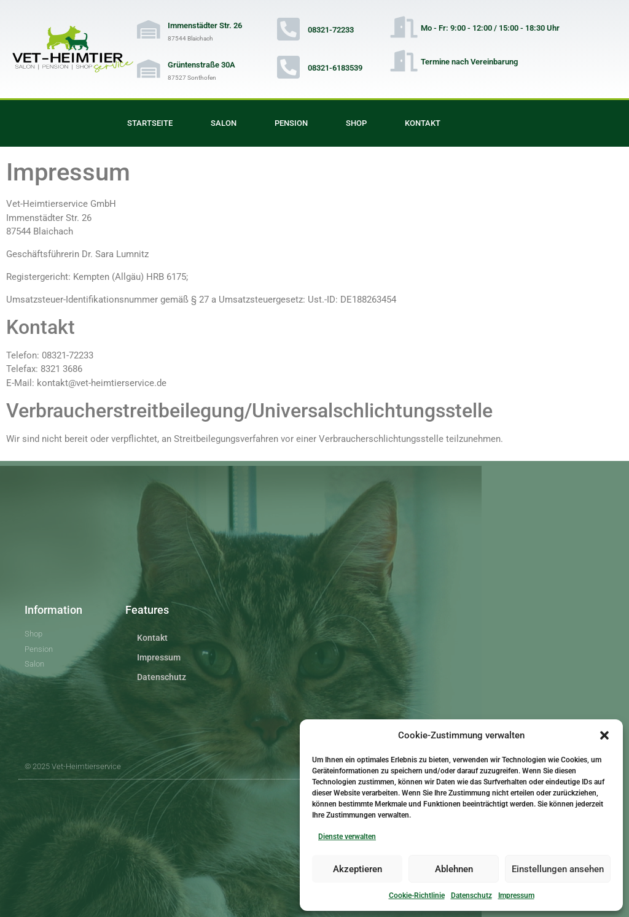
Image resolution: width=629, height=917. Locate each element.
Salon (223, 123)
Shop (356, 123)
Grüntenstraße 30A (201, 64)
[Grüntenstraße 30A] (148, 69)
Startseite (150, 123)
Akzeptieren (357, 869)
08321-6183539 (335, 67)
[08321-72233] (289, 29)
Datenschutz (471, 895)
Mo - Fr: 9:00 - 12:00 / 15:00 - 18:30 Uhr (490, 28)
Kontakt (422, 123)
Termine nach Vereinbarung (469, 61)
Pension (291, 123)
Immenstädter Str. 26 (205, 25)
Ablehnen (454, 869)
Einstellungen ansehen (558, 869)
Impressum (516, 895)
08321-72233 (331, 29)
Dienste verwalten (347, 836)
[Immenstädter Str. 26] (148, 29)
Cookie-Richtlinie (417, 895)
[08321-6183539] (289, 67)
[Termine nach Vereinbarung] (404, 60)
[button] (604, 735)
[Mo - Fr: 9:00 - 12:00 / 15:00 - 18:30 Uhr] (404, 26)
